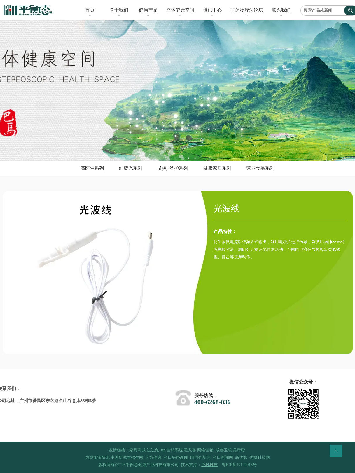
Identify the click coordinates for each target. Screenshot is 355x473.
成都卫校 (224, 450)
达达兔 (153, 450)
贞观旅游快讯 (97, 457)
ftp (163, 450)
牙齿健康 (153, 457)
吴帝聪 (239, 450)
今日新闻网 (223, 457)
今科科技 (209, 465)
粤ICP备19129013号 (239, 465)
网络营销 (205, 450)
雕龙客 (190, 450)
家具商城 (137, 450)
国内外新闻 (200, 457)
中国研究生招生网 (127, 457)
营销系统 (175, 450)
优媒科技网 (259, 457)
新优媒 (241, 457)
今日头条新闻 (176, 457)
